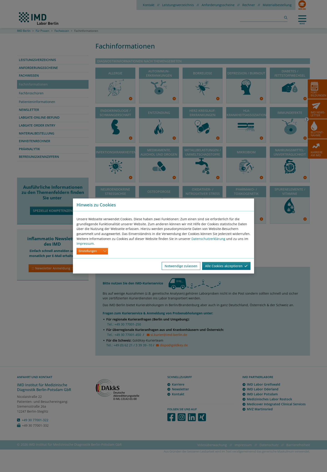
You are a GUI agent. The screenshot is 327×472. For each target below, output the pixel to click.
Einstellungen (88, 251)
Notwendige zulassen (181, 266)
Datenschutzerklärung (208, 239)
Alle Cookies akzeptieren (226, 266)
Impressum (85, 243)
